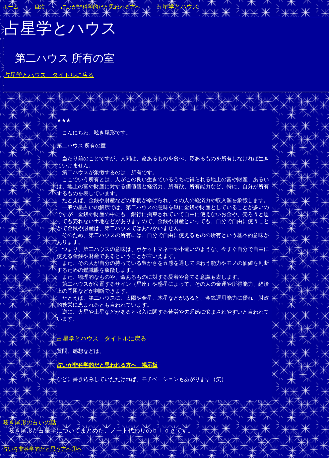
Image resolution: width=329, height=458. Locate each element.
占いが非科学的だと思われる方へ (101, 7)
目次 (39, 7)
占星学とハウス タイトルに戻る (49, 75)
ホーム (11, 7)
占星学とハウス (177, 6)
